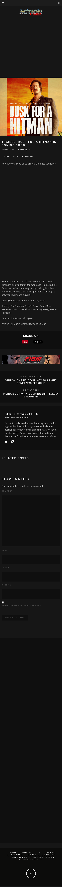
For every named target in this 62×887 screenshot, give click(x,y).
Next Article (31, 390)
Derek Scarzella (9, 150)
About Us (48, 855)
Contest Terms (43, 857)
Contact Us (20, 857)
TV (39, 852)
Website (6, 585)
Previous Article (31, 376)
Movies (16, 156)
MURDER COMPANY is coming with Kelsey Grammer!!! (31, 395)
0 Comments (27, 156)
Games (51, 852)
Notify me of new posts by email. (22, 605)
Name (5, 550)
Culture (6, 156)
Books (32, 855)
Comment (7, 491)
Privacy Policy (33, 859)
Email (5, 568)
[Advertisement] (30, 47)
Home (13, 852)
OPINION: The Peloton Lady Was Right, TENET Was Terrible (31, 381)
